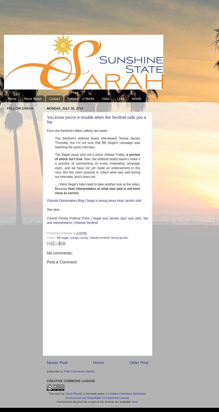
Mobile (136, 98)
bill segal (62, 237)
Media (90, 98)
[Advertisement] (76, 19)
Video (106, 98)
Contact (54, 98)
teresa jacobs (119, 237)
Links (120, 98)
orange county (79, 237)
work (58, 393)
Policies (72, 98)
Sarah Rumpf (73, 393)
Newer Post (57, 362)
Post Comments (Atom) (79, 371)
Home (12, 98)
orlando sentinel (99, 237)
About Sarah (33, 98)
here (135, 401)
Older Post (138, 362)
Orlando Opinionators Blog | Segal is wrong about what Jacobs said (94, 200)
